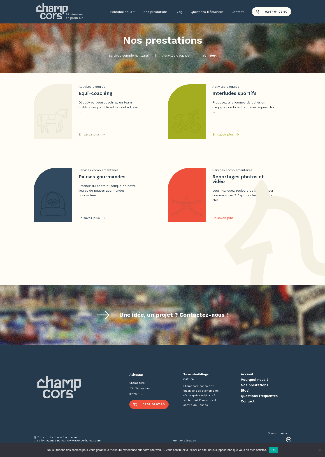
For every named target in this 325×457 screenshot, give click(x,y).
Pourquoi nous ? (122, 12)
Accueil (247, 374)
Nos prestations (155, 12)
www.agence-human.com (84, 440)
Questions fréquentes (207, 12)
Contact (238, 12)
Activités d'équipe (175, 55)
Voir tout (209, 55)
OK (274, 450)
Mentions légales (184, 440)
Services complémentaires (129, 55)
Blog (179, 12)
